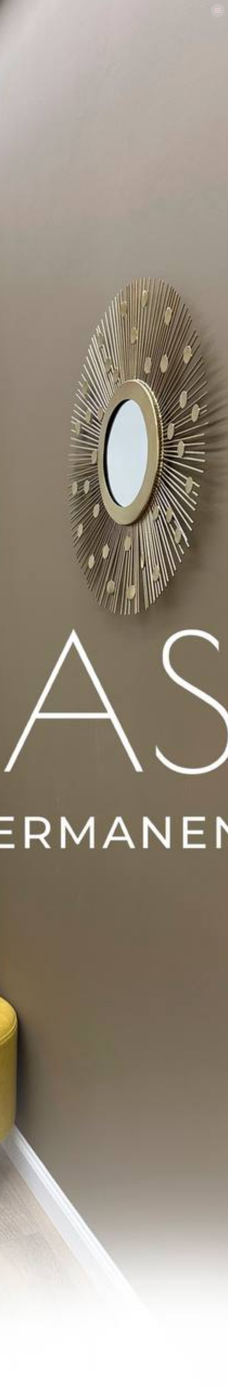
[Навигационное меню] (217, 10)
